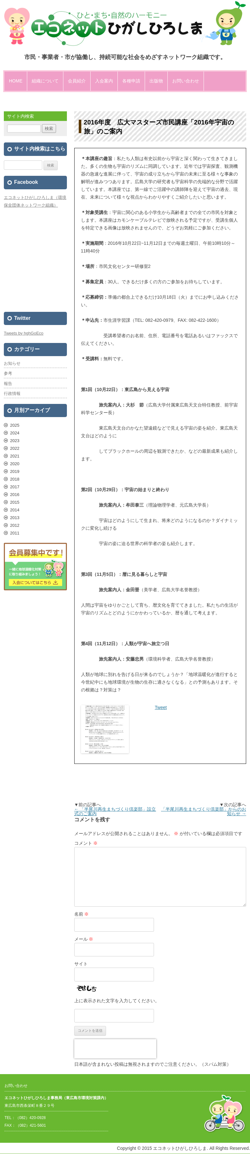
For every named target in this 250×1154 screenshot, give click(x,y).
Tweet (161, 707)
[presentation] (115, 1048)
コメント (86, 843)
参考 (8, 373)
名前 (81, 914)
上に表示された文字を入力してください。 (116, 1000)
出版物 (156, 80)
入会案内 (104, 80)
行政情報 (12, 393)
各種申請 (131, 80)
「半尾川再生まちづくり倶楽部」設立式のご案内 (115, 811)
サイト (81, 963)
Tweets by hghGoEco (24, 333)
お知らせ (12, 363)
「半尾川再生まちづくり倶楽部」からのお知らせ (203, 811)
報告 (8, 383)
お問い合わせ (185, 80)
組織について (45, 80)
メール (83, 939)
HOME (15, 80)
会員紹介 (77, 80)
